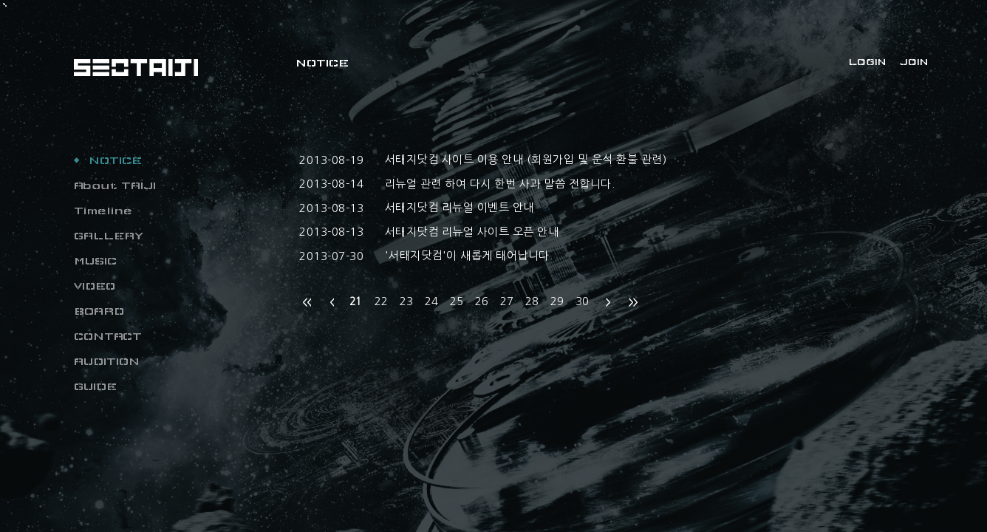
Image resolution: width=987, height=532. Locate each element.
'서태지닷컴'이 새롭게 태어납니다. (469, 255)
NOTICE (115, 160)
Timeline (103, 210)
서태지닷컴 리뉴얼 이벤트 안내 (459, 207)
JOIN (914, 62)
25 (456, 301)
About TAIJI (115, 185)
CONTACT (108, 336)
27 (506, 301)
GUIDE (95, 386)
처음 (307, 302)
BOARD (99, 311)
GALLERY (108, 236)
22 (381, 301)
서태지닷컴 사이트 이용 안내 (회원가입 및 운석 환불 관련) (526, 159)
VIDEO (94, 286)
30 (582, 301)
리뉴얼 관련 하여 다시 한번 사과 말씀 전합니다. (500, 183)
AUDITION (107, 361)
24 (431, 301)
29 (557, 301)
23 (406, 301)
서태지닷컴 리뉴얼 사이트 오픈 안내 (472, 231)
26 (481, 301)
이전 (332, 302)
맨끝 (633, 302)
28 (532, 301)
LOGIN (867, 62)
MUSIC (95, 261)
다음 (608, 302)
